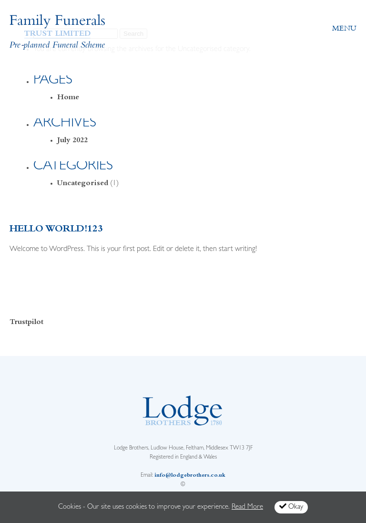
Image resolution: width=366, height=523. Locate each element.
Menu (344, 28)
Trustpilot (26, 322)
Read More (247, 507)
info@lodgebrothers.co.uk (189, 476)
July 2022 (72, 141)
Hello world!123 (56, 230)
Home (68, 98)
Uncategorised (82, 184)
